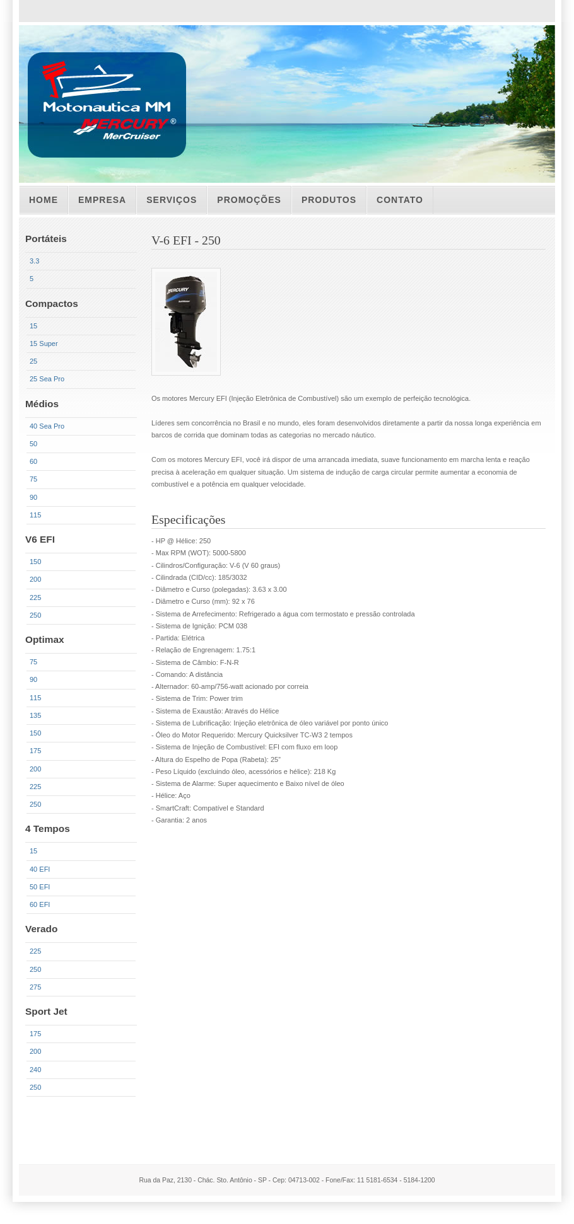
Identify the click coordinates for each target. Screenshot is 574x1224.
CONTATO (400, 200)
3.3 (34, 261)
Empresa (102, 200)
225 (35, 597)
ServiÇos (171, 200)
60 (33, 461)
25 (33, 361)
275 (35, 987)
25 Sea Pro (47, 379)
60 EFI (40, 904)
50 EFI (40, 887)
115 (35, 515)
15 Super (44, 343)
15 (33, 326)
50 (33, 443)
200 (35, 579)
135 (35, 715)
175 (35, 750)
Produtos (329, 200)
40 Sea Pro (47, 426)
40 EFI (40, 869)
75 (33, 479)
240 (35, 1069)
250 (35, 615)
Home (43, 200)
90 (33, 497)
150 (35, 561)
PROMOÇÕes (249, 200)
